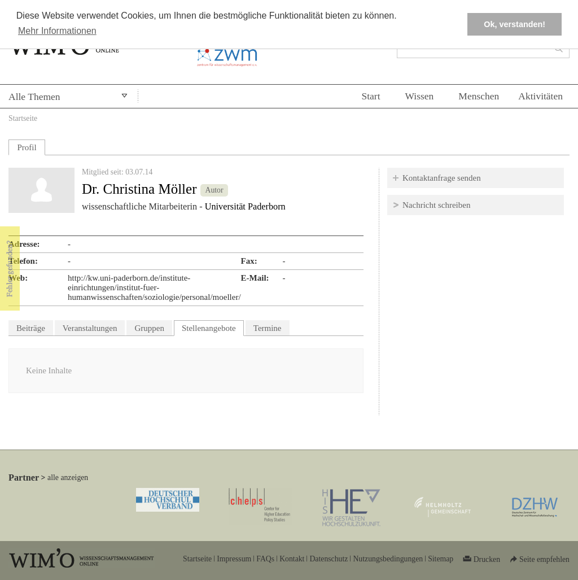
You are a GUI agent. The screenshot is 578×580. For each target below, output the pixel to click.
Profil (26, 147)
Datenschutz (328, 559)
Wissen (419, 96)
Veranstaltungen (90, 328)
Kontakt (291, 559)
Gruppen (149, 328)
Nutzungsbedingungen (388, 559)
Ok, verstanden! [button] (514, 24)
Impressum (234, 559)
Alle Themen (34, 96)
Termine (267, 328)
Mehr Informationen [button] (57, 31)
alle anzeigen (67, 477)
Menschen (478, 96)
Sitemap (440, 559)
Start (370, 96)
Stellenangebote (213, 327)
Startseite (22, 118)
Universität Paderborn (245, 207)
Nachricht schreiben (436, 205)
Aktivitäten (540, 96)
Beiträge (30, 328)
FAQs (265, 559)
